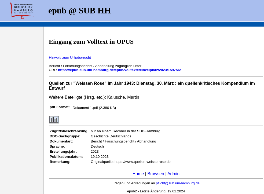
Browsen (155, 173)
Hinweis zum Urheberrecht (70, 58)
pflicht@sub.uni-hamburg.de (178, 183)
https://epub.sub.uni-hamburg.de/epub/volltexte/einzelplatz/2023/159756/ (119, 70)
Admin (173, 173)
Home (138, 173)
